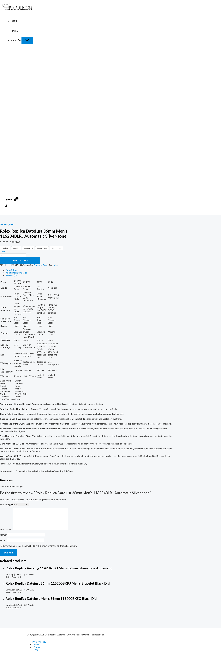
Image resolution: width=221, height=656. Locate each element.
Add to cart (20, 260)
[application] (19, 40)
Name (3, 534)
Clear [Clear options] (2, 251)
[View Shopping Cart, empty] (11, 199)
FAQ (35, 649)
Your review (6, 529)
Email (3, 540)
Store (14, 30)
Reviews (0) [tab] (11, 275)
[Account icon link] (6, 205)
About (36, 644)
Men (55, 265)
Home (13, 21)
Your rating (6, 504)
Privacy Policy (39, 641)
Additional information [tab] (16, 272)
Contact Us (38, 647)
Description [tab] (11, 270)
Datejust (4, 224)
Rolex (15, 40)
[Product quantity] (13, 255)
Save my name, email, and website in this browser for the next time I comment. (40, 545)
